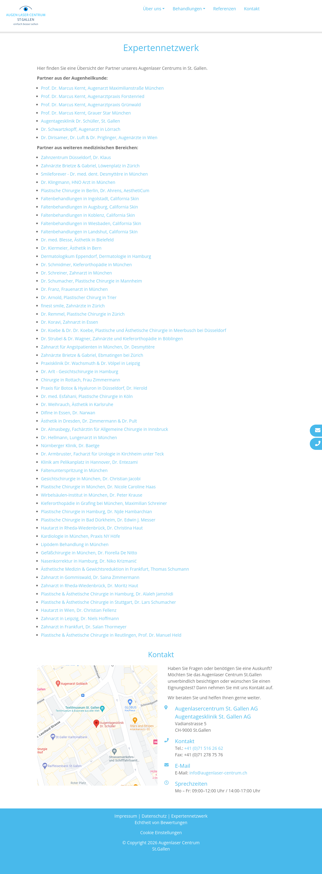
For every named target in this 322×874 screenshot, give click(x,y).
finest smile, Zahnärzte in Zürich (73, 306)
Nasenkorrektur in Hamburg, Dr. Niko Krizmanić (89, 561)
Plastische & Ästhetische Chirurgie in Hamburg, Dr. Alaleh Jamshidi (107, 594)
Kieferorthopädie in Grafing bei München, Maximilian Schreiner (104, 503)
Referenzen (224, 9)
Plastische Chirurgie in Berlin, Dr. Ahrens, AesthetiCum (95, 190)
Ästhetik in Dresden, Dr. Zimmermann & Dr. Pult (89, 421)
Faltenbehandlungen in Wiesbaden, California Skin (91, 223)
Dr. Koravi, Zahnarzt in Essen (69, 322)
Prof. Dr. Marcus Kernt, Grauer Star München (86, 113)
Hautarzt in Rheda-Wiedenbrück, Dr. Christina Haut (92, 528)
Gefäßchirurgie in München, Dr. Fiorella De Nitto (89, 553)
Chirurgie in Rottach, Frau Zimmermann (80, 380)
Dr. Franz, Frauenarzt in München (74, 289)
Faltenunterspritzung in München (74, 470)
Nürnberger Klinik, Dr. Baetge (70, 445)
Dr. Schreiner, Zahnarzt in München (76, 273)
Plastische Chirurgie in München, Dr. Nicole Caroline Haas (98, 487)
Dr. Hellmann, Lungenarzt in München (79, 437)
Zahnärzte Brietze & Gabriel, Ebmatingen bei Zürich (92, 355)
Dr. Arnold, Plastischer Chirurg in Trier (79, 297)
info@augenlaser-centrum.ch (218, 773)
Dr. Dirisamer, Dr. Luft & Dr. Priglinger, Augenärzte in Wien (99, 137)
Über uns (152, 9)
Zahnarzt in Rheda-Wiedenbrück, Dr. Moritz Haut (90, 586)
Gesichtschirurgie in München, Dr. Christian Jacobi (90, 479)
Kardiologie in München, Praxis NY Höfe (80, 536)
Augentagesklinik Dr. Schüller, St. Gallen (80, 121)
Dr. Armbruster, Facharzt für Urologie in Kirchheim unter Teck (102, 454)
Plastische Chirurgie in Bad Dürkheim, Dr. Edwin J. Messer (98, 520)
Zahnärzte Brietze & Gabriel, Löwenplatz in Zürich (90, 166)
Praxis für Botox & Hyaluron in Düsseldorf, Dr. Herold (94, 388)
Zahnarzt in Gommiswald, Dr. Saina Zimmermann (90, 577)
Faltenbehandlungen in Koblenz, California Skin (88, 215)
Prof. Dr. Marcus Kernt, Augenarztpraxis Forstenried (92, 96)
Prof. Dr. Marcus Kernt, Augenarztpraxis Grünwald (91, 105)
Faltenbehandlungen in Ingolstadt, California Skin (90, 199)
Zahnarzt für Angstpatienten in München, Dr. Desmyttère (98, 347)
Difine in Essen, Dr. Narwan (68, 413)
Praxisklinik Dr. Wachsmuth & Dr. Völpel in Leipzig (90, 363)
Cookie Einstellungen (161, 832)
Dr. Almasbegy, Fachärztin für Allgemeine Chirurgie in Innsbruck (104, 429)
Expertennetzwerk (189, 816)
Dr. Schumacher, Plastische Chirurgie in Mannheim (91, 281)
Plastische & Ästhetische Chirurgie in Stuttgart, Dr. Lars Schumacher (108, 602)
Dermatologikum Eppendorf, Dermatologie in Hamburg (96, 256)
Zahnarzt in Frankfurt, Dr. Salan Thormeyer (84, 627)
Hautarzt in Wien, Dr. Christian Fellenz (79, 610)
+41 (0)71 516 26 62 (203, 748)
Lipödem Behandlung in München (74, 544)
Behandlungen (187, 9)
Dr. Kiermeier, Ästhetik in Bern (71, 248)
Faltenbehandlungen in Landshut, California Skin (89, 232)
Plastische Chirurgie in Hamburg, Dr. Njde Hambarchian (96, 511)
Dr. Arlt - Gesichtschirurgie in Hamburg (79, 371)
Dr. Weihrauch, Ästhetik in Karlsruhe (77, 404)
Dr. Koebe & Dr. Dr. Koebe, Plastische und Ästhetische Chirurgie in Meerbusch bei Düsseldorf (133, 330)
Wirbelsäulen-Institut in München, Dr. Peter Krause (91, 495)
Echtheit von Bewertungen (161, 822)
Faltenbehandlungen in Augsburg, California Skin (89, 207)
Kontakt (251, 9)
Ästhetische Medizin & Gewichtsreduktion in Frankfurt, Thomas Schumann (115, 569)
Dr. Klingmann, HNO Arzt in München (78, 182)
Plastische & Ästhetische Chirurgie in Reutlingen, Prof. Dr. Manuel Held (111, 635)
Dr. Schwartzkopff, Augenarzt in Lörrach (80, 129)
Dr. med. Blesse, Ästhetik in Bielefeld (77, 240)
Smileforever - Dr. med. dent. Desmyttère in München (94, 174)
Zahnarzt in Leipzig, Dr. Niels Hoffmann (80, 618)
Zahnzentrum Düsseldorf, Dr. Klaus (76, 157)
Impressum (125, 816)
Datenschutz (154, 816)
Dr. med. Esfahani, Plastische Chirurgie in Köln (87, 396)
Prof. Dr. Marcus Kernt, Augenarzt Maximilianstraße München (102, 88)
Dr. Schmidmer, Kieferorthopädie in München (86, 265)
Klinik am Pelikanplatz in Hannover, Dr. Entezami (89, 462)
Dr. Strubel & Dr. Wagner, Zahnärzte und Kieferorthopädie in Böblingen (112, 339)
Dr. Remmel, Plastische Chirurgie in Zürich (83, 314)
